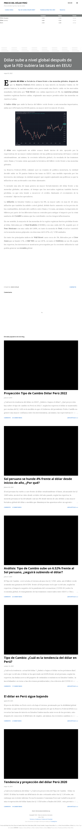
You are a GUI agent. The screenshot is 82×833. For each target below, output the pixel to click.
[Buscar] (70, 3)
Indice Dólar (15, 287)
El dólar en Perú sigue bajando (26, 696)
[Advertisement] (41, 35)
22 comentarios (17, 596)
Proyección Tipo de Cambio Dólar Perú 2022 (35, 393)
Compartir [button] (73, 287)
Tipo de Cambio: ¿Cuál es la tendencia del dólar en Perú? (40, 660)
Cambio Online (8, 10)
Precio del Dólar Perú (15, 3)
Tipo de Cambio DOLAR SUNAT (25, 10)
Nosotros (61, 10)
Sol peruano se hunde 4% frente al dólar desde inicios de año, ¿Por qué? (38, 481)
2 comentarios (16, 507)
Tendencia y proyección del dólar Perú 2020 (35, 782)
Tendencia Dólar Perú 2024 (46, 10)
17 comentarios (17, 686)
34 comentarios (17, 418)
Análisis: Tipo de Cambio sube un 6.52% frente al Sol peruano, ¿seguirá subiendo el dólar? (39, 570)
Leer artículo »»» (72, 418)
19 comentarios (17, 806)
